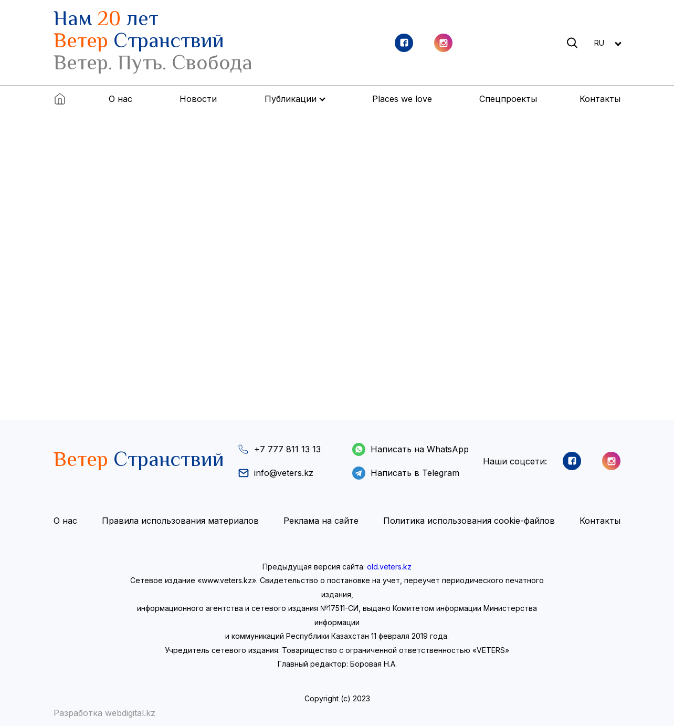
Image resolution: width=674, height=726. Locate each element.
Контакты (600, 99)
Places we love (402, 99)
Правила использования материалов (180, 520)
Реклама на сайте (321, 520)
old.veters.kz (389, 566)
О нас (120, 99)
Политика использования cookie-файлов (469, 520)
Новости (198, 99)
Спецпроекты (508, 99)
